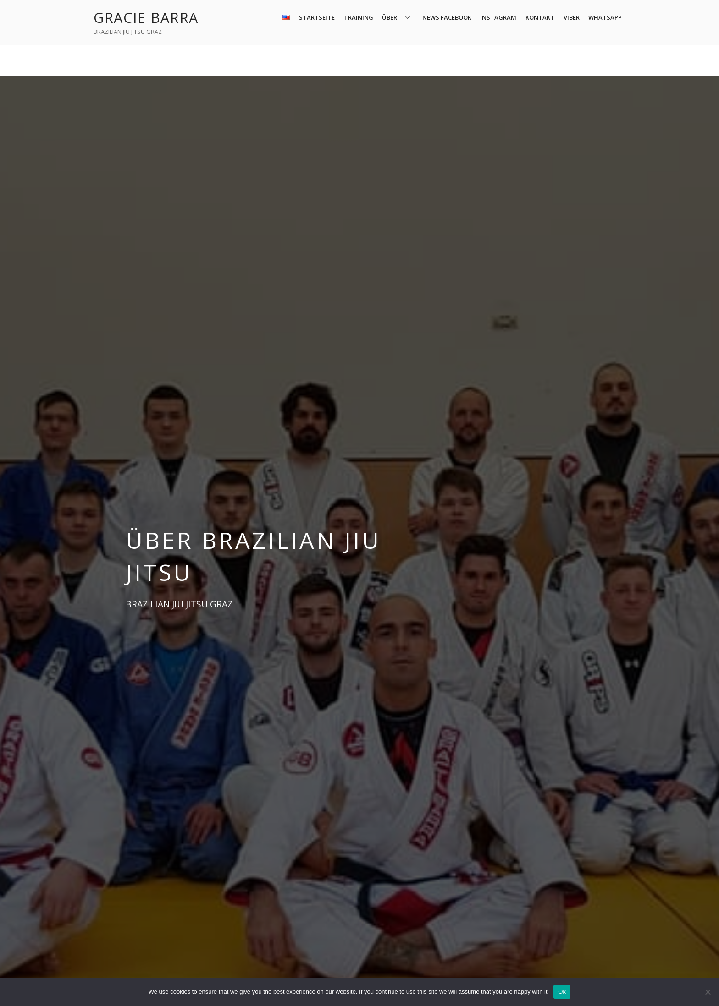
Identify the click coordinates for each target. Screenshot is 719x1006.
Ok (562, 991)
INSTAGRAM (498, 17)
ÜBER (397, 18)
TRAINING (358, 17)
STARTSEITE (317, 17)
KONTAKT (539, 17)
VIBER (572, 17)
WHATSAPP (605, 17)
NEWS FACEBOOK (446, 17)
